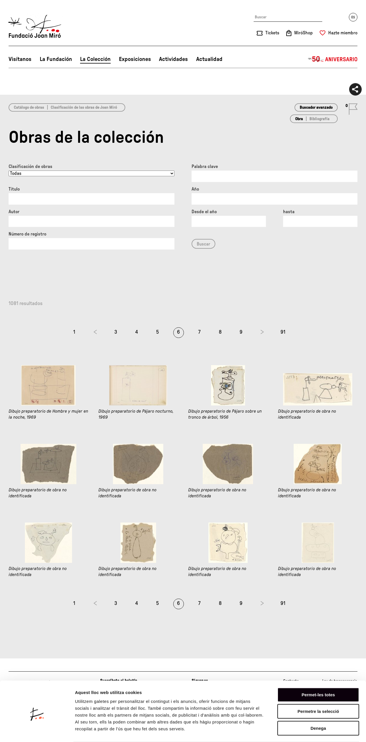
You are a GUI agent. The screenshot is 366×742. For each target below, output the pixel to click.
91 (283, 332)
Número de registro (27, 234)
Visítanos (20, 59)
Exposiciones (135, 59)
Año (195, 189)
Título (14, 189)
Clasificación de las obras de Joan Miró (84, 108)
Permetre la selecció (318, 688)
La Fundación (56, 59)
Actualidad (209, 59)
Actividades (173, 59)
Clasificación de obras (30, 166)
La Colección (95, 59)
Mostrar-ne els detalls (329, 730)
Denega (318, 705)
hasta (289, 211)
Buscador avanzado (316, 108)
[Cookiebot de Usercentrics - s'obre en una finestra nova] (37, 731)
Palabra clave (205, 166)
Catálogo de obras (29, 108)
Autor (14, 211)
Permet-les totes (318, 672)
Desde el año (204, 211)
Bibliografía (319, 119)
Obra (299, 119)
